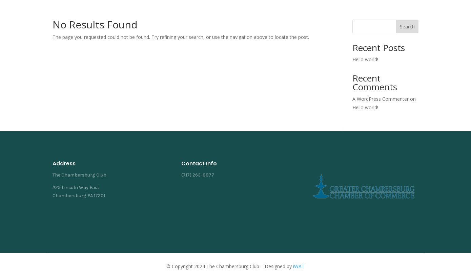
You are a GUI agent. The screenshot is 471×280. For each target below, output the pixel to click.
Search (407, 26)
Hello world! (365, 59)
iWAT (299, 266)
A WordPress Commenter (380, 99)
